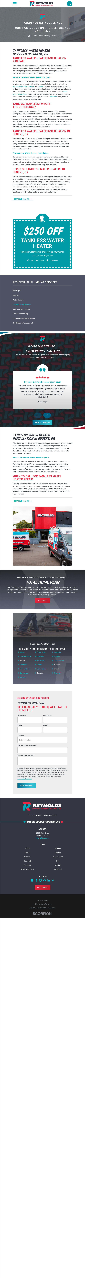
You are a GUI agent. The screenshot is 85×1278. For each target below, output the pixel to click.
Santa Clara (41, 669)
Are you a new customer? (27, 745)
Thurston (57, 673)
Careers (27, 857)
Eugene (57, 656)
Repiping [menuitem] (16, 295)
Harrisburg (41, 660)
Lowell (39, 665)
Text (32, 260)
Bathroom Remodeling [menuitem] (21, 309)
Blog (57, 861)
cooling (40, 86)
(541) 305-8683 (50, 815)
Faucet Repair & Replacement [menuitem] (24, 318)
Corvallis (57, 652)
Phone (19, 725)
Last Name (47, 715)
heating (31, 86)
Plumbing (27, 865)
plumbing (23, 86)
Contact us (53, 97)
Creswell (40, 656)
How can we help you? (25, 755)
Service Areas (58, 857)
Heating (58, 848)
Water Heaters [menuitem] (18, 300)
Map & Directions (42, 838)
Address (20, 735)
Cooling (58, 853)
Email (42, 260)
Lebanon (23, 665)
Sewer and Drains (27, 869)
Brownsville (41, 652)
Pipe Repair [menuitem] (17, 291)
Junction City (59, 660)
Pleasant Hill (24, 669)
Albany (22, 652)
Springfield (24, 673)
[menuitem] (32, 908)
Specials (58, 865)
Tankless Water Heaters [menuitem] (22, 305)
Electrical (27, 861)
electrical (16, 86)
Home (27, 848)
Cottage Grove (25, 656)
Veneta (22, 677)
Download (54, 260)
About (27, 853)
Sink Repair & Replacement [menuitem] (23, 323)
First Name (21, 715)
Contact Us (58, 869)
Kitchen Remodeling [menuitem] (20, 314)
